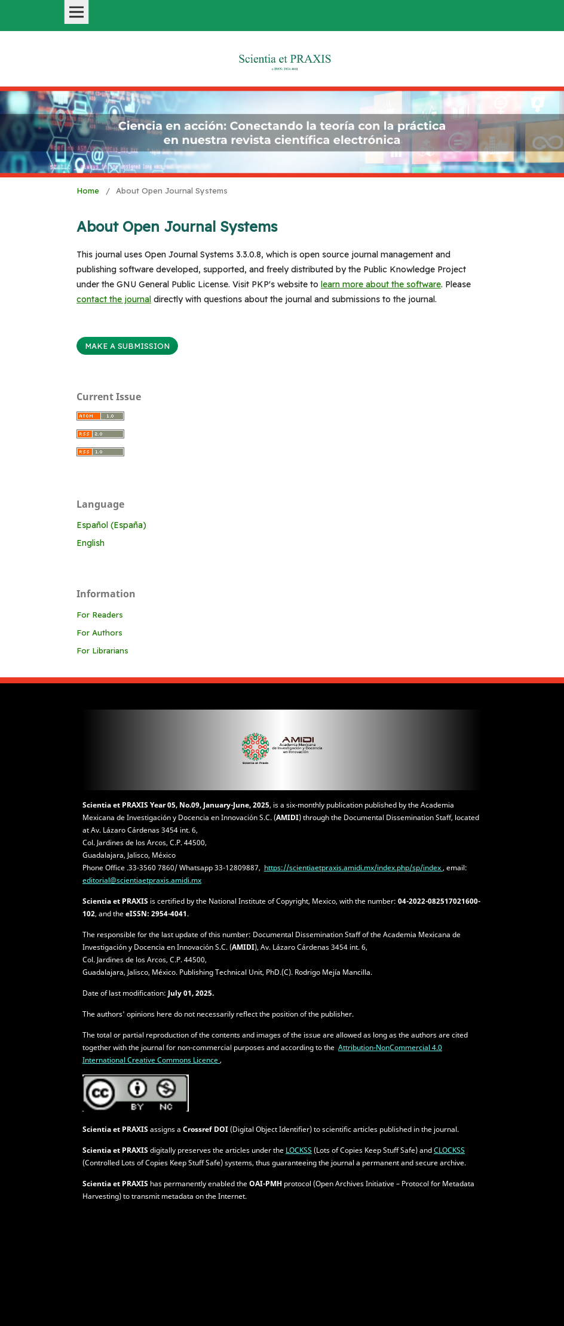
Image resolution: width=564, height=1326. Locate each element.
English (90, 543)
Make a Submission (127, 346)
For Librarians (102, 650)
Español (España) (111, 525)
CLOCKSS (449, 1150)
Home (87, 190)
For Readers (99, 614)
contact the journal (113, 299)
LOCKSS (299, 1150)
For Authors (99, 632)
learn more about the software (381, 284)
